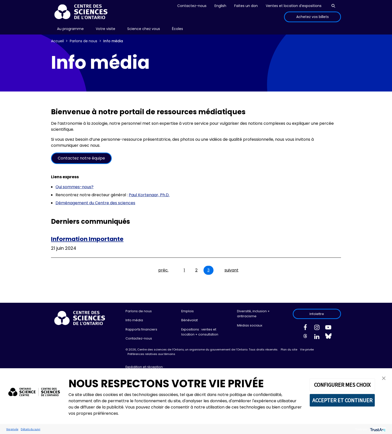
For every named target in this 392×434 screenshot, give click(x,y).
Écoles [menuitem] (177, 28)
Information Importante (87, 239)
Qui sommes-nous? (75, 187)
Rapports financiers (141, 329)
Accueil (57, 41)
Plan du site (289, 350)
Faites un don (246, 5)
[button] (384, 378)
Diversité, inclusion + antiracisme (253, 313)
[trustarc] (377, 429)
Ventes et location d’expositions (294, 5)
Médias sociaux (249, 325)
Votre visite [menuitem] (105, 28)
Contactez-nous (191, 5)
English (220, 5)
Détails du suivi (30, 429)
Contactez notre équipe (81, 158)
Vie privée (307, 350)
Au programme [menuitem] (70, 28)
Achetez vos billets (312, 16)
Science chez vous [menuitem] (143, 28)
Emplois (187, 311)
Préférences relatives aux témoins (151, 354)
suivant (231, 270)
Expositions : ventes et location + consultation (199, 331)
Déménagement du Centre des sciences (95, 203)
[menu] (70, 28)
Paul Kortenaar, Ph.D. (149, 195)
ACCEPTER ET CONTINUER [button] (342, 400)
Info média (134, 320)
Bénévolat (189, 320)
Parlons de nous (83, 41)
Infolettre (317, 314)
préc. (163, 270)
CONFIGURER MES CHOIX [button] (342, 384)
